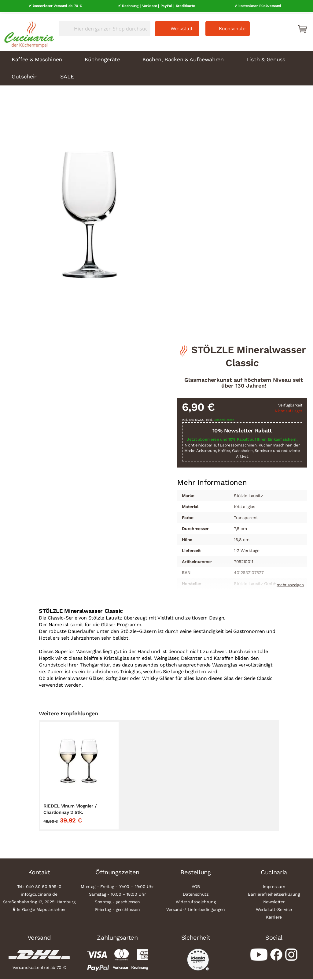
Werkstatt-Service (274, 907)
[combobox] (104, 26)
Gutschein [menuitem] (25, 74)
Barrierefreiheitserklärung (274, 891)
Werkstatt (182, 26)
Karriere (274, 914)
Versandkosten (223, 417)
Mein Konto (276, 26)
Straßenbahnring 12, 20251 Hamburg (39, 899)
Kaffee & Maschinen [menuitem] (37, 57)
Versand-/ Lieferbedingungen (195, 907)
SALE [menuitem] (67, 74)
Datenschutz (195, 891)
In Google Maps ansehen (41, 907)
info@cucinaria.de (39, 891)
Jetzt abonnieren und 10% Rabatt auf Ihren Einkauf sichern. (242, 437)
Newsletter (274, 899)
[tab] (212, 480)
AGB (196, 884)
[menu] (156, 66)
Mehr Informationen (212, 479)
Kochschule (232, 26)
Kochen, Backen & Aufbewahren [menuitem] (182, 57)
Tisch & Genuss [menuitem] (265, 57)
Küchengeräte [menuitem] (102, 57)
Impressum (274, 884)
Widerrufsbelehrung (196, 899)
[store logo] (27, 30)
